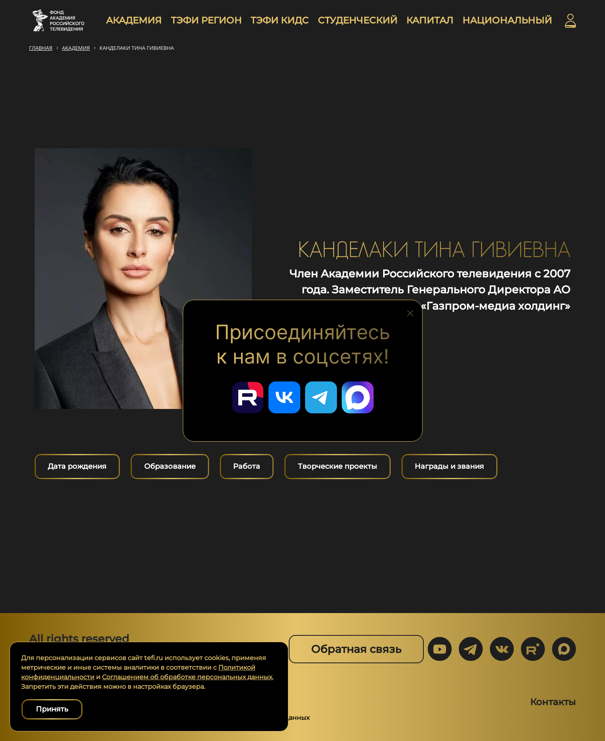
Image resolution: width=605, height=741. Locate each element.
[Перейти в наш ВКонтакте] (284, 397)
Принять (52, 709)
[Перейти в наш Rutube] (248, 397)
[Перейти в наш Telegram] (321, 397)
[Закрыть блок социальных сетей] (410, 311)
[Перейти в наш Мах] (358, 397)
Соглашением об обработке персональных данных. (187, 677)
